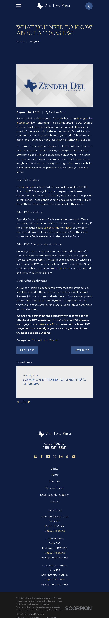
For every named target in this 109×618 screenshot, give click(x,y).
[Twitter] (54, 456)
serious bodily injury (50, 227)
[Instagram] (60, 456)
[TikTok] (67, 456)
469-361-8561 (54, 447)
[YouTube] (73, 456)
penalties (27, 187)
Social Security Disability (54, 494)
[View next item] (29, 402)
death (68, 227)
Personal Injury (54, 488)
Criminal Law (39, 340)
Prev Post (27, 350)
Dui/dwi (53, 340)
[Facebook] (41, 456)
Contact (54, 501)
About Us (54, 481)
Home (54, 474)
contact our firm (46, 324)
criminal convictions (60, 268)
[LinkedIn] (48, 456)
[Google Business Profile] (35, 456)
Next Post (82, 350)
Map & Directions (54, 530)
